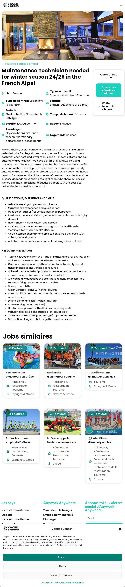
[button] (120, 529)
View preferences (62, 575)
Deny (62, 566)
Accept (62, 557)
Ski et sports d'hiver (62, 95)
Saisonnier (13, 105)
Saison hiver (37, 101)
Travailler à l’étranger (57, 510)
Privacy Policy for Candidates (69, 582)
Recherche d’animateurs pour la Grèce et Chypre (61, 377)
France (17, 93)
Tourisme (83, 95)
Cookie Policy (46, 582)
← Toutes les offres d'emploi (20, 64)
